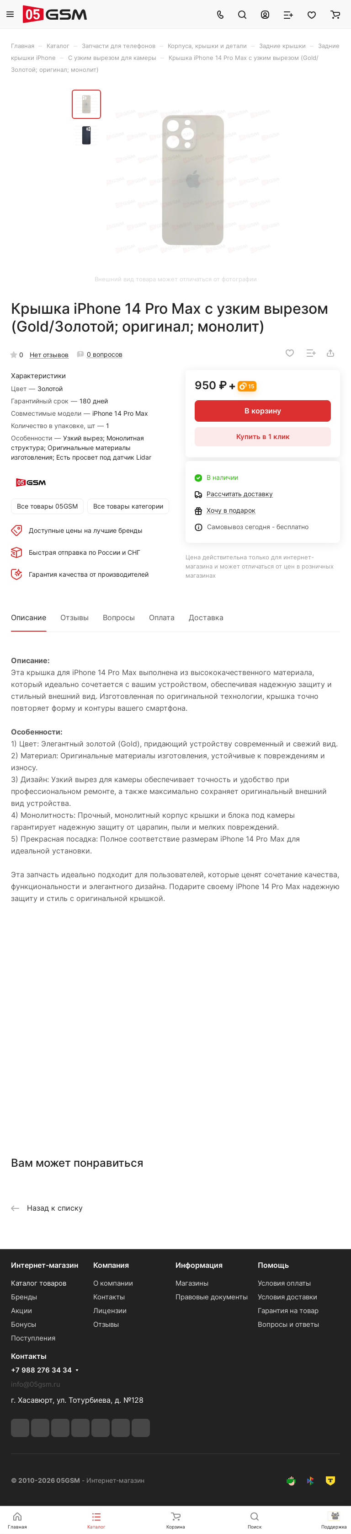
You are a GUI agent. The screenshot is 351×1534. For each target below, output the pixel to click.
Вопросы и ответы (288, 1324)
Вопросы (119, 617)
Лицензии (110, 1310)
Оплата (162, 617)
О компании (113, 1283)
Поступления (33, 1338)
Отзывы (74, 617)
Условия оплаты (284, 1283)
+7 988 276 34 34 (41, 1370)
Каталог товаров (38, 1283)
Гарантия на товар (288, 1310)
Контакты (109, 1297)
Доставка (206, 617)
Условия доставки (287, 1297)
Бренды (24, 1297)
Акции (21, 1310)
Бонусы (23, 1324)
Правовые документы (212, 1297)
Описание (28, 617)
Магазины (192, 1283)
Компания (111, 1265)
